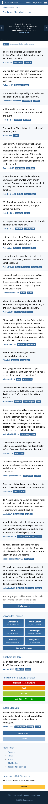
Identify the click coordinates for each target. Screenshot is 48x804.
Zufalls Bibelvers (11, 707)
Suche (10, 756)
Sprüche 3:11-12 (9, 194)
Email (24, 688)
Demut (23, 293)
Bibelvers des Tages (13, 656)
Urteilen (28, 514)
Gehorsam (25, 267)
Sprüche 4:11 (8, 229)
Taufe (33, 434)
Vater (27, 194)
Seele (28, 669)
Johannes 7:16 (9, 379)
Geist (17, 267)
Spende (24, 786)
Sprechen (15, 360)
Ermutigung (18, 62)
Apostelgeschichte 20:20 (13, 559)
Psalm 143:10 (8, 267)
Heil (33, 248)
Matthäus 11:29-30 (11, 293)
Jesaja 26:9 (7, 514)
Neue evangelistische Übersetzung (22, 44)
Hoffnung (26, 248)
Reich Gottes (28, 588)
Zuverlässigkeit (29, 402)
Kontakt (27, 795)
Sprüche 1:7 (8, 120)
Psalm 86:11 (8, 401)
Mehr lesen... (24, 606)
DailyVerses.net (8, 7)
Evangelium (25, 360)
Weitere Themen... (24, 648)
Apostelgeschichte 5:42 (12, 475)
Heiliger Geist (36, 267)
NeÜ (6, 44)
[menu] (45, 3)
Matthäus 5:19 (9, 588)
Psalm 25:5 (7, 248)
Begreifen (28, 62)
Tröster (20, 536)
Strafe (33, 194)
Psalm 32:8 (7, 62)
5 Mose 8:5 (7, 491)
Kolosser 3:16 (8, 168)
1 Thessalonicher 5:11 (12, 100)
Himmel (38, 588)
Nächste (36, 101)
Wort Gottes (20, 168)
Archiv (10, 759)
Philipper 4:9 (8, 85)
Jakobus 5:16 (8, 727)
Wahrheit (17, 248)
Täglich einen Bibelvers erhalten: (19, 677)
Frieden (18, 85)
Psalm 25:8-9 (8, 312)
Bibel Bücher (13, 763)
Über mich (12, 795)
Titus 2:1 (6, 360)
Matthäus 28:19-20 (11, 434)
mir (7, 780)
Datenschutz (35, 795)
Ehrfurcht (18, 120)
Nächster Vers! (24, 733)
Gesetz (19, 588)
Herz (38, 402)
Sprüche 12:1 (8, 213)
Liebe (20, 194)
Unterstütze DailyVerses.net (17, 776)
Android (24, 693)
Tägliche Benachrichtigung (24, 683)
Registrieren (37, 3)
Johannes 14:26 (9, 536)
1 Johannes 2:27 (9, 344)
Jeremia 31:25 (8, 669)
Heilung (30, 727)
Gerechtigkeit (29, 229)
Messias (37, 476)
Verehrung (30, 168)
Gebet (38, 727)
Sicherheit (19, 669)
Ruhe (30, 293)
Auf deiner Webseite (24, 699)
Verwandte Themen (13, 615)
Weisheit (27, 120)
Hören (25, 85)
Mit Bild (24, 738)
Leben (16, 136)
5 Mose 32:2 (8, 453)
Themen (28, 3)
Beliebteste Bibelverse (17, 767)
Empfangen (31, 344)
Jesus (18, 379)
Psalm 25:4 (7, 135)
